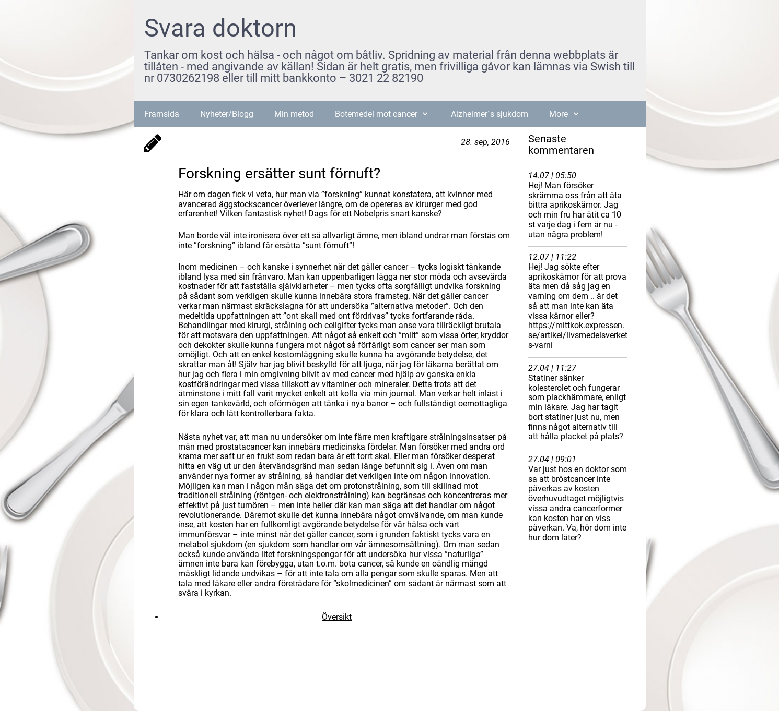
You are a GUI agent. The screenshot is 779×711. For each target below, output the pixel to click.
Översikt (337, 617)
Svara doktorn (220, 28)
